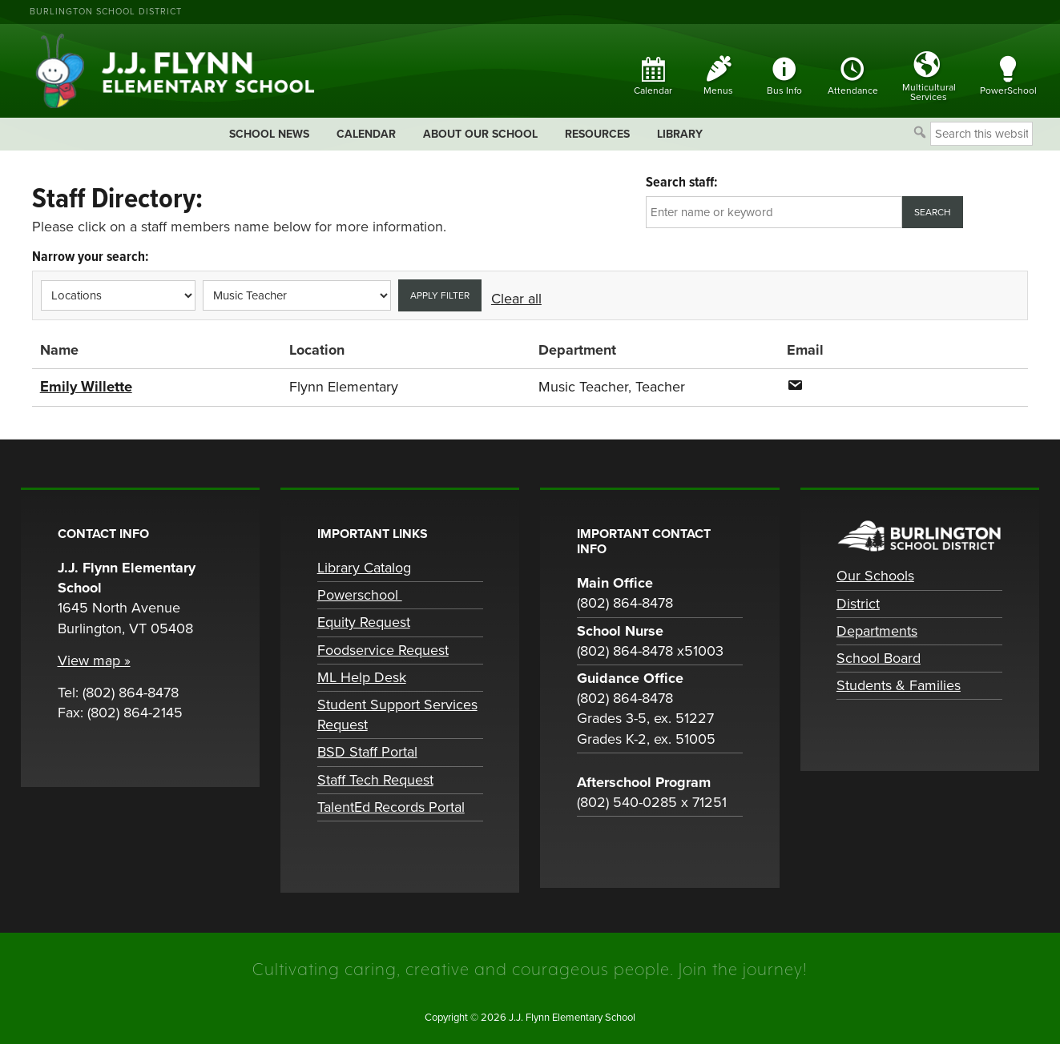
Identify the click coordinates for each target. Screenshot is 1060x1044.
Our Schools (875, 575)
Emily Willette (85, 387)
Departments (876, 630)
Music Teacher (583, 387)
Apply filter (440, 295)
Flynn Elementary (343, 387)
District (858, 603)
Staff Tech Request (375, 779)
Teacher (660, 387)
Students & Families (898, 684)
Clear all (516, 298)
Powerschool (359, 595)
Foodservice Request (383, 649)
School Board (878, 657)
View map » (94, 660)
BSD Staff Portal (367, 752)
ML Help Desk (361, 676)
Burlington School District (106, 11)
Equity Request (363, 622)
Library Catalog (364, 567)
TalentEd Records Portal (391, 806)
